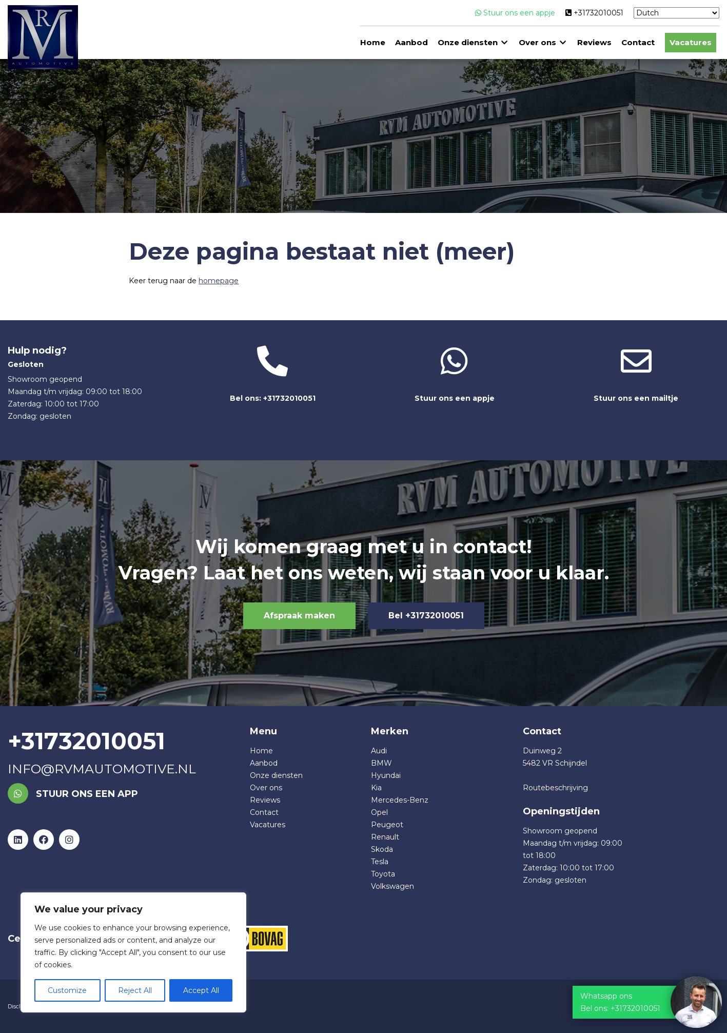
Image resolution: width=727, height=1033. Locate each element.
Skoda (382, 849)
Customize (67, 990)
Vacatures (691, 42)
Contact (638, 42)
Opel (379, 812)
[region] (133, 952)
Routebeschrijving (555, 787)
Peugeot (387, 824)
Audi (379, 750)
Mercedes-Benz (399, 800)
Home (372, 42)
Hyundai (386, 775)
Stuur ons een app (73, 794)
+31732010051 (594, 12)
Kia (376, 787)
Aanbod (411, 42)
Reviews (594, 42)
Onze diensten (468, 42)
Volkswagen (392, 886)
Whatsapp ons (606, 996)
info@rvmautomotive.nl (102, 768)
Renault (385, 837)
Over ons (537, 42)
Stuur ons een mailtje (636, 374)
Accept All (201, 990)
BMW (381, 763)
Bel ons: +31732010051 (272, 374)
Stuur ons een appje (515, 12)
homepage (219, 280)
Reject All (135, 990)
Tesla (379, 861)
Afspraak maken (299, 615)
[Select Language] (676, 12)
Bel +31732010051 (426, 615)
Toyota (383, 874)
